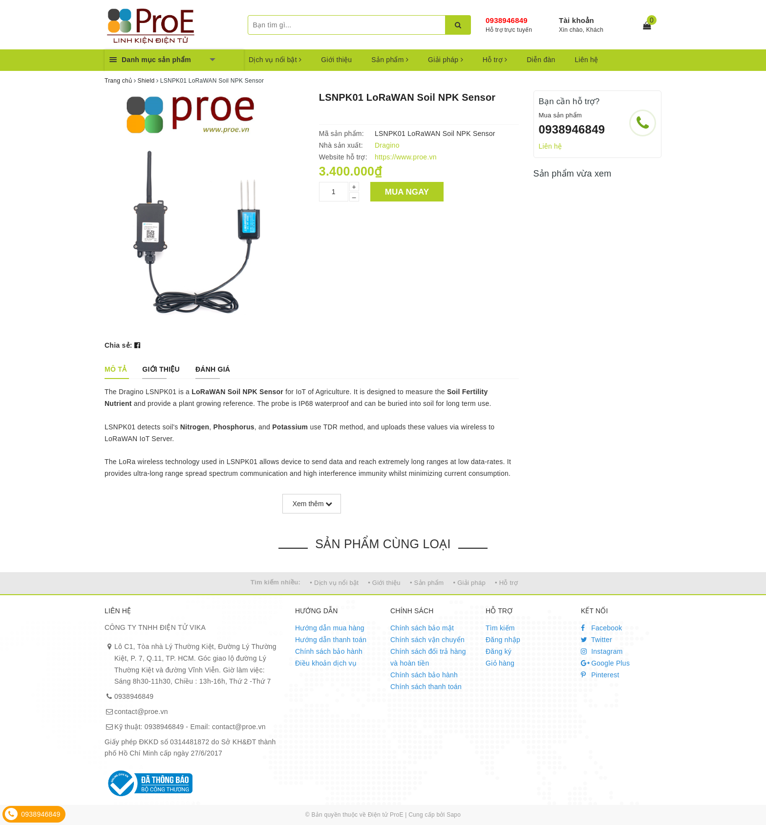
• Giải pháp (469, 582)
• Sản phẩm (427, 582)
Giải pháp (445, 60)
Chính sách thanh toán (426, 687)
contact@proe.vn (141, 711)
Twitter (596, 640)
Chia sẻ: (118, 345)
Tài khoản (576, 20)
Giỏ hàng (500, 663)
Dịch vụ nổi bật (275, 60)
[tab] (116, 369)
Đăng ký (498, 651)
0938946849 (507, 20)
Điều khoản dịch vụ (326, 663)
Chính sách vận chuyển (427, 640)
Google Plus (605, 663)
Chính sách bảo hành (328, 651)
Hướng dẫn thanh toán (330, 640)
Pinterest (600, 675)
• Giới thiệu (384, 582)
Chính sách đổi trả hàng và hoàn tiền (428, 657)
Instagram (602, 651)
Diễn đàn (541, 60)
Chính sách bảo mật (422, 628)
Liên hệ (586, 60)
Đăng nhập (503, 640)
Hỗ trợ (495, 60)
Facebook (601, 628)
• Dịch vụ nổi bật (334, 582)
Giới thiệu (336, 60)
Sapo (454, 814)
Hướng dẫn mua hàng (329, 628)
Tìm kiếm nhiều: (275, 582)
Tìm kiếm (500, 628)
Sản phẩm (389, 60)
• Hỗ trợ (506, 582)
